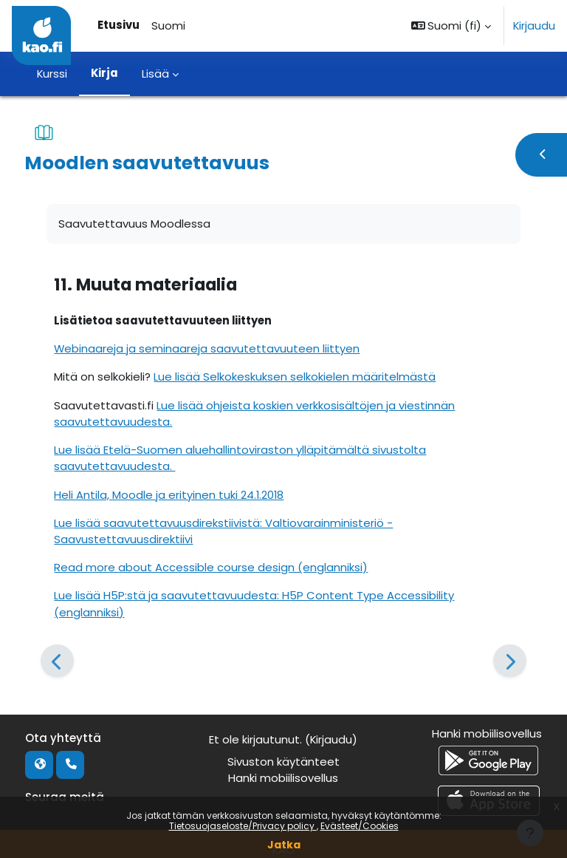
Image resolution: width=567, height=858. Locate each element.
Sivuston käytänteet (283, 761)
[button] (451, 26)
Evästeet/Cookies (359, 826)
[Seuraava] (509, 661)
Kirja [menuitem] (104, 73)
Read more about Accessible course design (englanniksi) (211, 567)
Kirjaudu (534, 25)
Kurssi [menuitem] (52, 73)
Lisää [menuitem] (155, 73)
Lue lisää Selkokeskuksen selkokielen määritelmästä (295, 376)
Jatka (283, 844)
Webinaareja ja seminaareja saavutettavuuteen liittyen (207, 348)
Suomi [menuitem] (168, 25)
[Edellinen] (57, 661)
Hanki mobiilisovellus (283, 778)
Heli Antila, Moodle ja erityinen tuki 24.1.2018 (169, 495)
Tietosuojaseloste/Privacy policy (243, 826)
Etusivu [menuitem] (118, 25)
